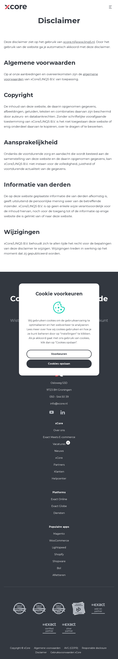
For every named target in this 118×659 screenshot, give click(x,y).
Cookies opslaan (59, 363)
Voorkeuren (59, 353)
